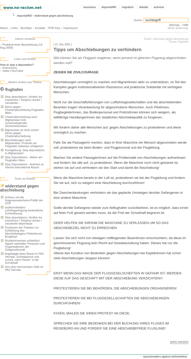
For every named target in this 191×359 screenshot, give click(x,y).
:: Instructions (8, 67)
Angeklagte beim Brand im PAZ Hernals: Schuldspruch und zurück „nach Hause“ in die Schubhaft (22, 258)
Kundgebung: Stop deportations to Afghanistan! (22, 152)
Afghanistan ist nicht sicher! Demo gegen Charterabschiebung (20, 133)
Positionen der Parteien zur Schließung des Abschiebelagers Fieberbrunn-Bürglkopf (22, 232)
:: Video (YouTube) (11, 70)
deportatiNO (109, 7)
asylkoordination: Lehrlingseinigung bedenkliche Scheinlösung (22, 210)
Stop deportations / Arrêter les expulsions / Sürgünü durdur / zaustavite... (21, 99)
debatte (143, 7)
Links (14, 27)
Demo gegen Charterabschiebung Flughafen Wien (22, 109)
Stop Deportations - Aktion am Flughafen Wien (21, 159)
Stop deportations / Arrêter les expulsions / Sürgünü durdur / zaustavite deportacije (21, 220)
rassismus (89, 7)
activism (159, 7)
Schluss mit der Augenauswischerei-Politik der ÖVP (22, 200)
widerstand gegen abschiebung (54, 15)
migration (128, 7)
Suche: (138, 20)
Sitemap (174, 24)
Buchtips (26, 27)
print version (179, 342)
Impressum (70, 27)
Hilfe (185, 24)
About (4, 27)
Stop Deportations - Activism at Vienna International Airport (22, 166)
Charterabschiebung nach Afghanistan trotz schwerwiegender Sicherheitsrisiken (19, 121)
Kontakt (40, 27)
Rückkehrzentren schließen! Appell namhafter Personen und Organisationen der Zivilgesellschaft (23, 245)
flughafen (11, 89)
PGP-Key (54, 27)
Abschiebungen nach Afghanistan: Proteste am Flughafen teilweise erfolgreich (22, 143)
